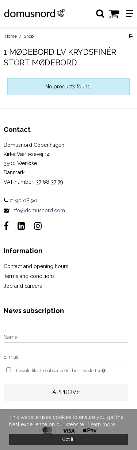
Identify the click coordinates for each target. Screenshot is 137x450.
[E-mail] (66, 356)
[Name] (66, 337)
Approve (66, 392)
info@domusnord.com (38, 210)
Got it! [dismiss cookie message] (68, 439)
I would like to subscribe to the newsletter (63, 370)
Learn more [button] (101, 424)
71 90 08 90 (20, 200)
